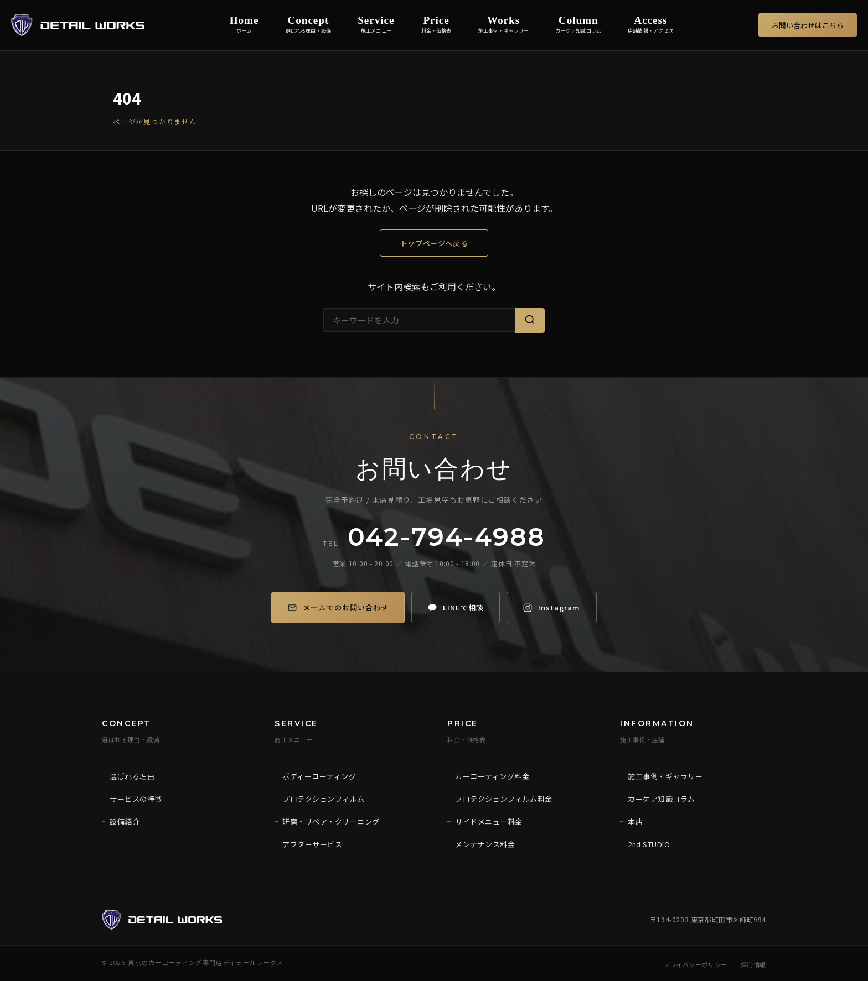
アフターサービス (312, 844)
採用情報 (753, 964)
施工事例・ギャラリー (665, 776)
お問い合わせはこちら (808, 25)
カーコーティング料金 (492, 776)
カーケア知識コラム (661, 799)
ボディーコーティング (319, 776)
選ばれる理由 (132, 776)
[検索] (530, 320)
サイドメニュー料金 (489, 821)
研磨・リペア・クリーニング (331, 821)
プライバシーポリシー (695, 964)
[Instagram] (557, 607)
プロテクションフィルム (323, 799)
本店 (635, 821)
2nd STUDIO (649, 844)
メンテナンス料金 (485, 844)
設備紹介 (125, 821)
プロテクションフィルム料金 (503, 799)
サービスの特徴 (136, 799)
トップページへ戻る (434, 243)
